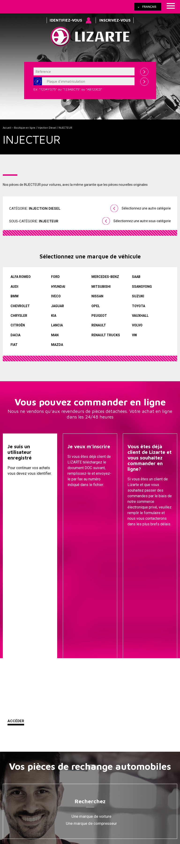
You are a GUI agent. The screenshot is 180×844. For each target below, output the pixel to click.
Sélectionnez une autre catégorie (146, 208)
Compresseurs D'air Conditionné (91, 733)
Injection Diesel (47, 127)
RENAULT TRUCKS (105, 335)
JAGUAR (57, 306)
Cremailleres (91, 691)
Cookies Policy (50, 793)
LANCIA (57, 325)
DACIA (15, 335)
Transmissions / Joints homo (91, 712)
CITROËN (18, 325)
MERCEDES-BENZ (105, 277)
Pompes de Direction (91, 698)
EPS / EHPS (91, 705)
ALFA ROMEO (21, 277)
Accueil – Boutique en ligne (19, 127)
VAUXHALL (140, 315)
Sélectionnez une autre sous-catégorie (142, 221)
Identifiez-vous (66, 20)
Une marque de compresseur (91, 637)
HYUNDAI (58, 286)
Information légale (81, 793)
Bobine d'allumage (91, 747)
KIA (53, 315)
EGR (91, 740)
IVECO (56, 296)
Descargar (78, 536)
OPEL (95, 306)
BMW (15, 296)
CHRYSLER (19, 315)
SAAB (136, 277)
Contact (150, 793)
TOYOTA (138, 306)
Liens (29, 793)
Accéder (16, 535)
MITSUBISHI (101, 286)
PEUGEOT (99, 315)
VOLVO (137, 325)
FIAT (14, 345)
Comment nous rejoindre (119, 793)
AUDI (14, 286)
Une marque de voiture (91, 630)
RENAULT (98, 325)
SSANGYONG (142, 286)
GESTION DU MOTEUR (91, 726)
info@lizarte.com (76, 810)
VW (134, 335)
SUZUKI (138, 296)
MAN (55, 335)
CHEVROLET (20, 306)
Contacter (138, 536)
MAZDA (57, 345)
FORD (55, 277)
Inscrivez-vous (115, 20)
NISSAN (97, 296)
